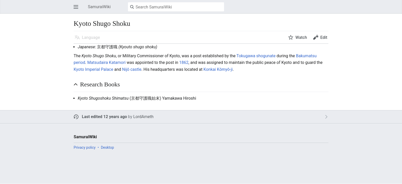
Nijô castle (131, 69)
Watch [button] (301, 37)
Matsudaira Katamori (106, 62)
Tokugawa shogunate (255, 55)
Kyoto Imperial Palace (93, 69)
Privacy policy (84, 147)
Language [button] (91, 37)
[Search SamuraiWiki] (176, 7)
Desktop (107, 147)
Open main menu (77, 9)
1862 (183, 62)
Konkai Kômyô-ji (218, 69)
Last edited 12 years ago (104, 116)
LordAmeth (143, 116)
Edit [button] (323, 37)
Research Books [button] (100, 84)
